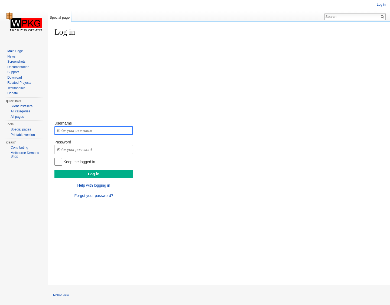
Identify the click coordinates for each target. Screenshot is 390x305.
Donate (12, 93)
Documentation (18, 67)
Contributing (19, 147)
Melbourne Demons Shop (25, 155)
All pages (17, 117)
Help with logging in (93, 185)
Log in (381, 4)
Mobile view (61, 295)
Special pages (21, 129)
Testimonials (16, 88)
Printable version (23, 135)
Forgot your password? (93, 195)
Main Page (15, 51)
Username (63, 123)
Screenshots (16, 61)
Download (14, 77)
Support (13, 72)
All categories (20, 111)
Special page (60, 17)
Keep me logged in (79, 162)
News (11, 56)
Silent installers (21, 106)
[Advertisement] (216, 80)
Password (62, 142)
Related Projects (19, 83)
